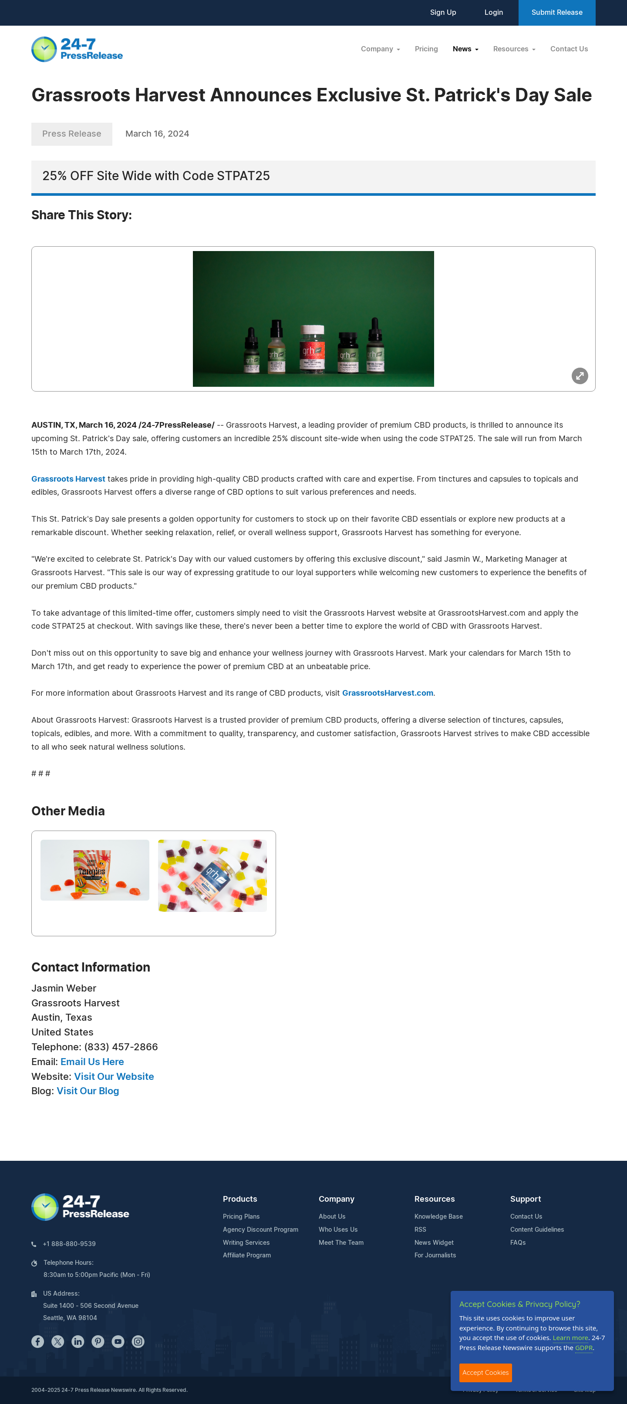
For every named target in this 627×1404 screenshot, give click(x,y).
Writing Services (246, 1243)
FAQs (518, 1243)
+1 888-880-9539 (69, 1244)
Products (240, 1199)
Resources (435, 1199)
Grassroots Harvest (68, 479)
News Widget (434, 1243)
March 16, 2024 (157, 134)
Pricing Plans (241, 1217)
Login (494, 12)
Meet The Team (341, 1243)
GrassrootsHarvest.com (387, 693)
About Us (332, 1217)
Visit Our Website (114, 1077)
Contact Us (569, 49)
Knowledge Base (439, 1217)
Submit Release (557, 12)
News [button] (463, 49)
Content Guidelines (537, 1230)
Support (525, 1199)
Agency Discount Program (260, 1230)
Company (336, 1199)
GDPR (584, 1347)
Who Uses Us (338, 1230)
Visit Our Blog (88, 1091)
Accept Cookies (485, 1372)
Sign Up (443, 12)
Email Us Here (92, 1062)
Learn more (571, 1337)
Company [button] (378, 49)
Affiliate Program (247, 1256)
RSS (420, 1230)
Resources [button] (511, 49)
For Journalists (435, 1256)
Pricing (426, 49)
